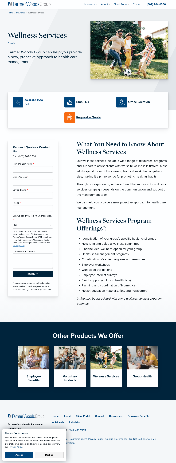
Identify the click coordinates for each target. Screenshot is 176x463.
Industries (74, 422)
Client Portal (83, 416)
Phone (17, 203)
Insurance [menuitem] (89, 4)
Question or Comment (24, 251)
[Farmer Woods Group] (29, 4)
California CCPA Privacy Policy (86, 439)
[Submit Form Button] (33, 274)
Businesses (115, 416)
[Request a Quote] (87, 117)
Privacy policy (18, 246)
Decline (49, 455)
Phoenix (11, 43)
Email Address (20, 177)
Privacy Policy (15, 447)
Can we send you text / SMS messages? (32, 217)
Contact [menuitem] (137, 4)
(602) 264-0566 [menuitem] (156, 4)
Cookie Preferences (116, 439)
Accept (19, 455)
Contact (99, 416)
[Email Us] (82, 102)
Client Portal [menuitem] (120, 4)
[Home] (26, 416)
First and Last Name (23, 163)
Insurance (20, 13)
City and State (20, 190)
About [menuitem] (104, 4)
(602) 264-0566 (77, 429)
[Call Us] (36, 102)
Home (10, 13)
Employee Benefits (138, 416)
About (67, 416)
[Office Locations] (139, 102)
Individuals (58, 422)
